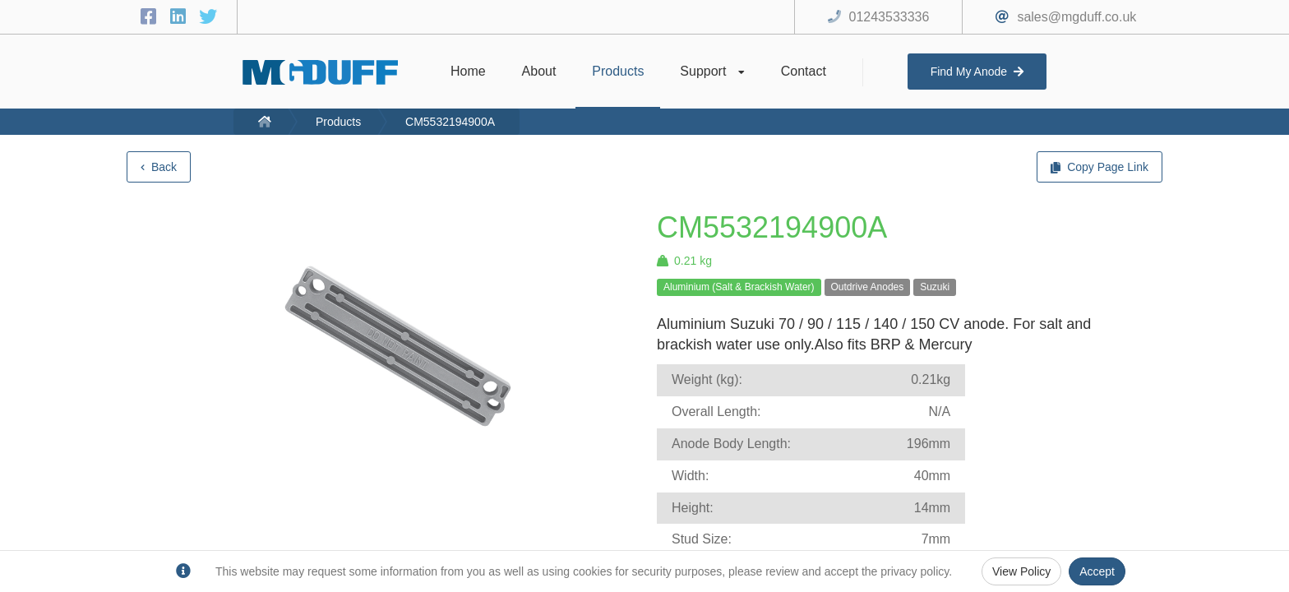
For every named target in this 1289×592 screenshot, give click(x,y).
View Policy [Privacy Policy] (1021, 571)
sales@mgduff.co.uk (1076, 17)
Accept (1097, 571)
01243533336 (889, 17)
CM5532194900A (450, 121)
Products (338, 121)
